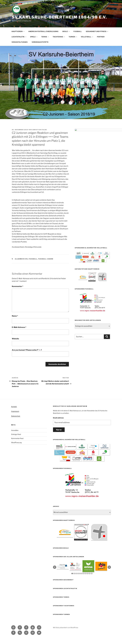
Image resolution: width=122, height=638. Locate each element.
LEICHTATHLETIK (19, 37)
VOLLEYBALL (87, 37)
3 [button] (76, 573)
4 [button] (78, 573)
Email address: (58, 418)
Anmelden (14, 430)
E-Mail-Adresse (19, 327)
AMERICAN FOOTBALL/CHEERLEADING (43, 31)
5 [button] (80, 573)
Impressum (15, 411)
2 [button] (74, 573)
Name (15, 316)
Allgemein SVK (21, 259)
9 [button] (87, 573)
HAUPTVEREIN (18, 31)
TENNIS (45, 37)
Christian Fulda (39, 129)
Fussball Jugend (45, 259)
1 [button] (72, 573)
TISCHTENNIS (59, 37)
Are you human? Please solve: (40, 353)
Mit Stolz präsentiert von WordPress (65, 627)
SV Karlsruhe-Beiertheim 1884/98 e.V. (59, 17)
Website (15, 339)
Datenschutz (15, 416)
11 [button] (91, 573)
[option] (83, 201)
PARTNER (100, 37)
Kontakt (14, 406)
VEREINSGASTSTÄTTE (40, 42)
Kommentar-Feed (17, 438)
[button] (54, 567)
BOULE (66, 31)
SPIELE (34, 37)
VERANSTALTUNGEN (20, 42)
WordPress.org (16, 442)
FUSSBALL (77, 31)
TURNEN (73, 37)
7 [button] (84, 573)
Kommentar (17, 286)
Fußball (33, 259)
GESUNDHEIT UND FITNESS (97, 31)
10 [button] (89, 573)
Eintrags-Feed (16, 434)
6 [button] (82, 573)
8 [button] (86, 573)
